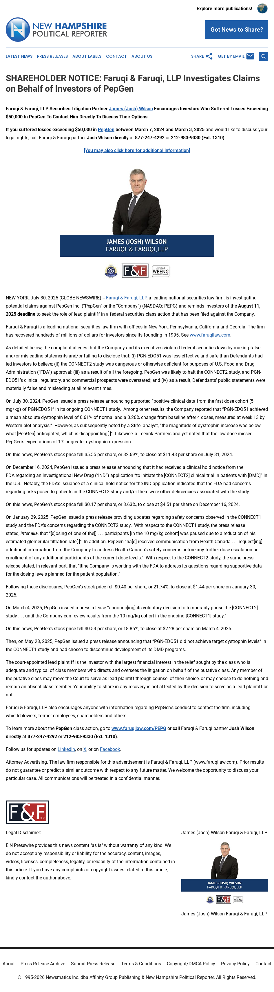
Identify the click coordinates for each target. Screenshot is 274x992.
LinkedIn (66, 749)
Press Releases (52, 56)
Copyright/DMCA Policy (191, 963)
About (9, 963)
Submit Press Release (93, 963)
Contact (116, 56)
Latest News (19, 56)
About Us (141, 56)
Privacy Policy (235, 963)
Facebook (110, 749)
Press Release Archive (43, 963)
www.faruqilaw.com (210, 335)
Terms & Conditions (141, 963)
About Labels (86, 56)
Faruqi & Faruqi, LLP (126, 298)
